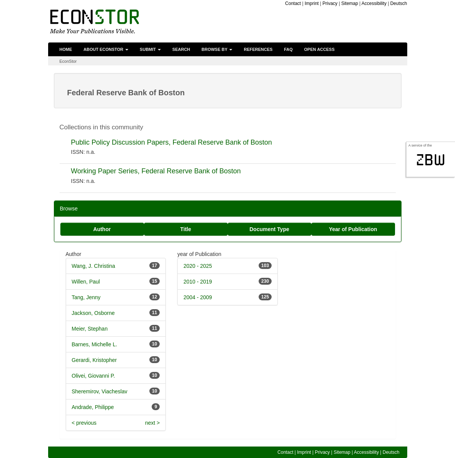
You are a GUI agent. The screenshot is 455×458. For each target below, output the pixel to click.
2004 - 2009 (197, 297)
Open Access (319, 49)
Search (181, 49)
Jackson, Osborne (93, 313)
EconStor (68, 61)
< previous (84, 423)
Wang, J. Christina (93, 266)
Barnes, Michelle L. (94, 344)
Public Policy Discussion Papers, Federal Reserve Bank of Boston (171, 142)
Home (66, 49)
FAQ (288, 49)
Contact (293, 3)
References (258, 49)
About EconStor (106, 49)
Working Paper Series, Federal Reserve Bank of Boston (156, 171)
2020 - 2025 (197, 266)
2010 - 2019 (197, 282)
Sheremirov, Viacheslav (100, 391)
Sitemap (349, 3)
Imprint (312, 3)
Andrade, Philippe (93, 407)
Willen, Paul (86, 282)
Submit (150, 49)
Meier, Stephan (90, 329)
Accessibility (373, 3)
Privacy (329, 3)
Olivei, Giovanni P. (93, 376)
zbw (430, 160)
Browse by (217, 49)
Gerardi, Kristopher (94, 360)
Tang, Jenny (86, 297)
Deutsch (398, 3)
